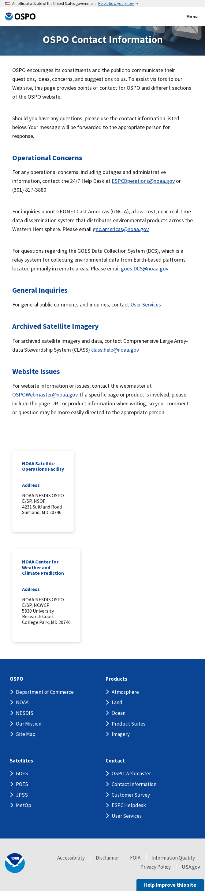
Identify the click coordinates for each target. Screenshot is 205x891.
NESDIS (24, 713)
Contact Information (134, 784)
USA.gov (191, 867)
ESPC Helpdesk (129, 805)
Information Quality (173, 857)
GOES (22, 773)
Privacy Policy (155, 867)
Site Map (25, 734)
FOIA (135, 857)
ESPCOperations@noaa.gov (143, 180)
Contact (115, 761)
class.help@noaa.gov (115, 349)
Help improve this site (170, 885)
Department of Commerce (45, 692)
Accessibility (71, 857)
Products (116, 679)
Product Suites (128, 723)
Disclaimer (107, 857)
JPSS (22, 794)
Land (117, 702)
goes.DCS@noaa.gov (144, 268)
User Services (145, 304)
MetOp (23, 805)
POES (22, 784)
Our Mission (28, 723)
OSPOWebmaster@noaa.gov (44, 394)
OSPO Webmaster (131, 773)
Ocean (118, 713)
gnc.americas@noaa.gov (121, 229)
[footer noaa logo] (15, 863)
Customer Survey (131, 794)
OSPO (16, 679)
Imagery (121, 734)
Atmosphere (125, 692)
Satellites (21, 761)
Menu (185, 17)
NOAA (22, 702)
